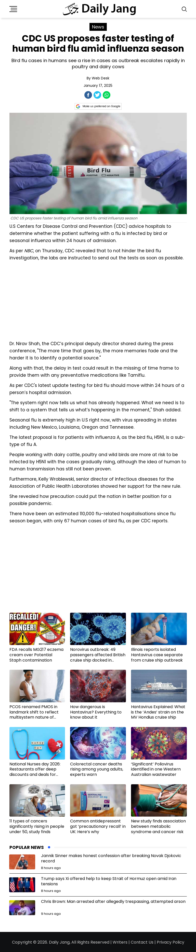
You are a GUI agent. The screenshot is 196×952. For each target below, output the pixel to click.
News (98, 27)
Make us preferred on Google (98, 106)
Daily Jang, (59, 942)
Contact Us (142, 942)
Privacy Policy (170, 942)
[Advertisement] (98, 300)
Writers (120, 942)
